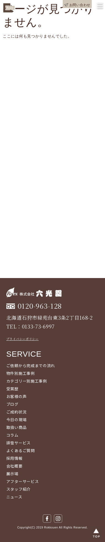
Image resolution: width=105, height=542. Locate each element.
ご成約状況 (16, 412)
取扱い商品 (16, 427)
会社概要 (14, 466)
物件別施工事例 (20, 373)
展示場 (12, 473)
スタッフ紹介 (18, 489)
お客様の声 (16, 396)
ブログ (12, 404)
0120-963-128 (40, 305)
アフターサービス (22, 481)
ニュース (14, 497)
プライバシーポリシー (22, 339)
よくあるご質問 (20, 450)
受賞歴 (12, 388)
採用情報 (14, 458)
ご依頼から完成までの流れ (30, 365)
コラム (12, 435)
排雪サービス (18, 442)
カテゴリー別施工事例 (26, 381)
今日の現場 (16, 419)
